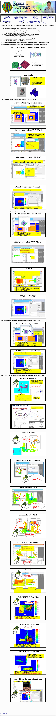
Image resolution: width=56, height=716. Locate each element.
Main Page (7, 16)
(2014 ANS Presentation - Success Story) (36, 22)
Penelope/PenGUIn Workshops (20, 17)
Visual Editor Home (4, 713)
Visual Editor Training (20, 16)
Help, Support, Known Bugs (48, 17)
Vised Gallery (7, 20)
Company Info (7, 17)
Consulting (20, 21)
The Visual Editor (34, 16)
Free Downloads (48, 18)
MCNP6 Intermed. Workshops (20, 18)
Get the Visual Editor (48, 16)
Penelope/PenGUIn (35, 18)
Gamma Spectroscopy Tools (34, 21)
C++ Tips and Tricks (48, 20)
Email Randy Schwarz (6, 18)
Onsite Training (20, 20)
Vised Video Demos (7, 21)
